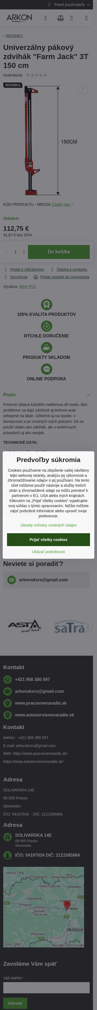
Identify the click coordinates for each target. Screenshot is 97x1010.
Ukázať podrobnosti (48, 552)
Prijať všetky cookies (49, 540)
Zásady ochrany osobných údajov (48, 525)
